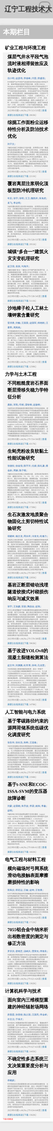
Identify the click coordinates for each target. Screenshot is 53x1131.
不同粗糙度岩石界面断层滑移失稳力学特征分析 (27, 390)
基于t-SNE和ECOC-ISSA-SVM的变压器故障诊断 (27, 791)
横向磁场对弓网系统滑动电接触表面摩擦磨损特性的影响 (27, 875)
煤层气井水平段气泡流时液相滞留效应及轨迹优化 (27, 63)
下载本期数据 (8, 1119)
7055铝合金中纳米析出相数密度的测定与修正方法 (27, 936)
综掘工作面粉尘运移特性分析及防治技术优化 (27, 129)
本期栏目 (16, 32)
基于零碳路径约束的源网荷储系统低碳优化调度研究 (27, 727)
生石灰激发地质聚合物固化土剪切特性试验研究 (27, 521)
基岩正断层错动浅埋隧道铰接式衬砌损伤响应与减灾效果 (27, 591)
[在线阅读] (18, 115)
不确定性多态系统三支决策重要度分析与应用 (27, 1065)
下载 (26, 115)
